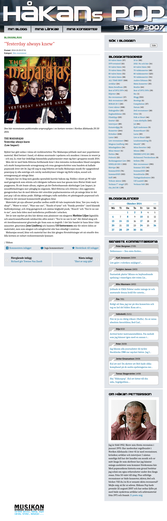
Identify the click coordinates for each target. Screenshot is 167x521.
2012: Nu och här (141, 63)
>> (154, 203)
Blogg (136, 97)
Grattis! (112, 120)
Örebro (112, 154)
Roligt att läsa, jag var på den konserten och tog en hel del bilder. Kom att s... (132, 306)
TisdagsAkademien (142, 177)
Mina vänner (114, 150)
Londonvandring (141, 140)
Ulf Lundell (139, 181)
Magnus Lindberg (116, 144)
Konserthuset (139, 130)
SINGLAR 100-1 (115, 164)
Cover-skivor (114, 107)
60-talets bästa (140, 67)
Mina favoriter (140, 147)
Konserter (113, 130)
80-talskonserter (141, 73)
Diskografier (114, 110)
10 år (136, 60)
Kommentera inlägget (18, 247)
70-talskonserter (141, 70)
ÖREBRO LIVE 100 (141, 154)
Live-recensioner (116, 140)
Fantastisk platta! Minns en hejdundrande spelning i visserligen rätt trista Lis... (131, 276)
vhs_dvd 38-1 (114, 187)
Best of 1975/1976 (141, 90)
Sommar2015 (139, 171)
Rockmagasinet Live (117, 160)
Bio (135, 93)
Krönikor (113, 134)
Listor (111, 137)
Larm (136, 134)
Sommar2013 (114, 171)
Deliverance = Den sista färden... (126, 251)
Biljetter (112, 93)
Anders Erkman (140, 80)
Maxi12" (137, 144)
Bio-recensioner (116, 97)
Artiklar (112, 83)
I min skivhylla (140, 120)
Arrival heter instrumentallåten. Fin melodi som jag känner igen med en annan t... (132, 335)
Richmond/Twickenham (144, 157)
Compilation (139, 104)
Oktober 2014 (134, 203)
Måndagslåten (115, 147)
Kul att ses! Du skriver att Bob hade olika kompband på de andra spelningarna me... (131, 365)
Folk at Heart (139, 117)
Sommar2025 (114, 174)
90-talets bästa (115, 77)
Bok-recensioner (116, 100)
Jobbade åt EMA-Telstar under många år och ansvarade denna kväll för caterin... (132, 291)
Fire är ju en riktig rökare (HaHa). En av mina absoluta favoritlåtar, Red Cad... (133, 320)
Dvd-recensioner (141, 110)
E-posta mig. (136, 495)
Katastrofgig (114, 127)
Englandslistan (115, 114)
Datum (137, 107)
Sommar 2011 (139, 167)
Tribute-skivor (115, 181)
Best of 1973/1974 (116, 90)
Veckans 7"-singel (116, 184)
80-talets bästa (115, 73)
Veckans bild (139, 184)
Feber (136, 114)
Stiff (110, 177)
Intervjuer (113, 124)
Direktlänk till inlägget (85, 247)
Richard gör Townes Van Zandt (26, 261)
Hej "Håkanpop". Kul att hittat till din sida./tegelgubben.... (129, 380)
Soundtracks (139, 174)
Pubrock (112, 157)
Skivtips (112, 167)
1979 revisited (115, 63)
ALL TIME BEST (116, 80)
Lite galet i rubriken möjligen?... (126, 262)
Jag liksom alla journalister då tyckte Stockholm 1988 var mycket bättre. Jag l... (130, 350)
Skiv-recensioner (19, 53)
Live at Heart (139, 137)
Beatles (137, 87)
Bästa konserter (140, 83)
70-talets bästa (115, 70)
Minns (136, 150)
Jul (135, 124)
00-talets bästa (115, 60)
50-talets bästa (115, 67)
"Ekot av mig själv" (83, 261)
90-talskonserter (141, 77)
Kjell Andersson (141, 127)
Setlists (137, 160)
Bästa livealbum (116, 87)
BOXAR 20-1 (114, 104)
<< (113, 203)
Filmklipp (113, 117)
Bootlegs (137, 100)
